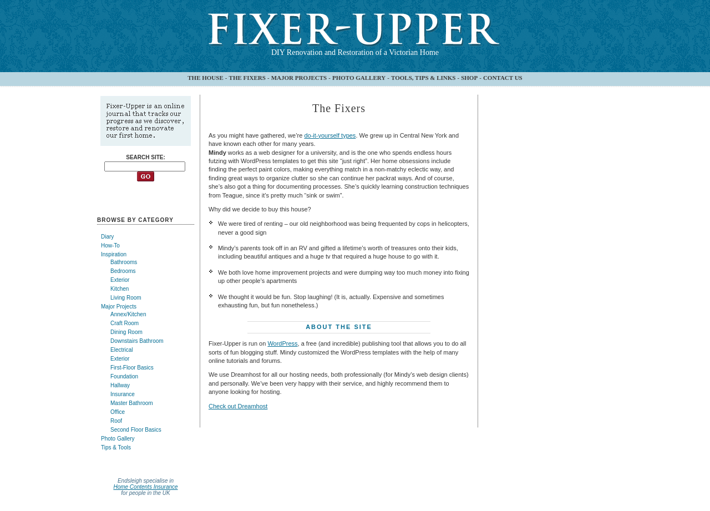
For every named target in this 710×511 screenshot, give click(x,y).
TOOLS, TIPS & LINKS (423, 77)
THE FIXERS (247, 77)
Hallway (120, 385)
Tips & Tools (116, 447)
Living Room (125, 298)
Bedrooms (123, 271)
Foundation (124, 376)
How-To (110, 245)
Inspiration (113, 254)
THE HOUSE (205, 77)
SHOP (469, 77)
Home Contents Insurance (145, 487)
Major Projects (118, 306)
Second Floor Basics (135, 430)
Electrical (121, 350)
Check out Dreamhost (238, 406)
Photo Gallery (118, 439)
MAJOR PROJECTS (299, 77)
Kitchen (119, 289)
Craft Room (124, 323)
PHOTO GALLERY (359, 77)
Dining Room (126, 332)
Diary (107, 237)
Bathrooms (123, 262)
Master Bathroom (131, 403)
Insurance (122, 394)
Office (117, 412)
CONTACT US (503, 77)
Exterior (119, 280)
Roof (116, 421)
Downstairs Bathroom (137, 341)
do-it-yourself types (330, 135)
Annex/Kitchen (128, 314)
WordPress (282, 343)
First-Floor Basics (132, 368)
